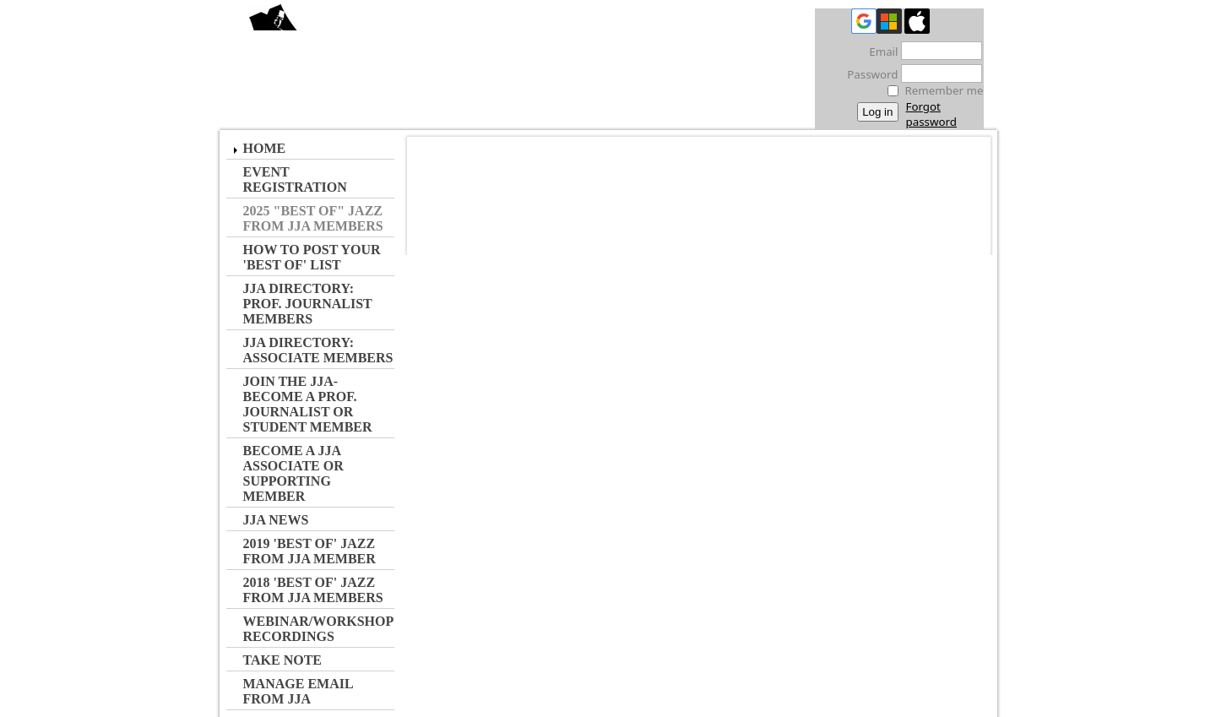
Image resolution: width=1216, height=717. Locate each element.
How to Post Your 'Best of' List (312, 257)
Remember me (944, 90)
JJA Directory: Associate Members (318, 350)
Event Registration (295, 179)
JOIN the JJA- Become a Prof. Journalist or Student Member (307, 404)
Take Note (283, 660)
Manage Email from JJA (298, 691)
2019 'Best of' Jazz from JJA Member (309, 551)
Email (879, 51)
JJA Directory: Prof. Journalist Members (307, 303)
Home (264, 148)
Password (868, 74)
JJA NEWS (276, 520)
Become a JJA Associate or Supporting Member (293, 473)
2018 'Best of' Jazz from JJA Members (313, 590)
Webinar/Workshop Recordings (318, 629)
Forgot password (931, 114)
